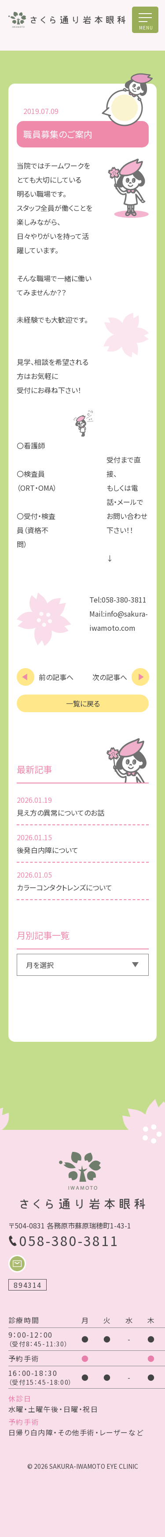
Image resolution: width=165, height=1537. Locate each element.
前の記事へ (56, 677)
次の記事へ (109, 677)
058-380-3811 (69, 1240)
